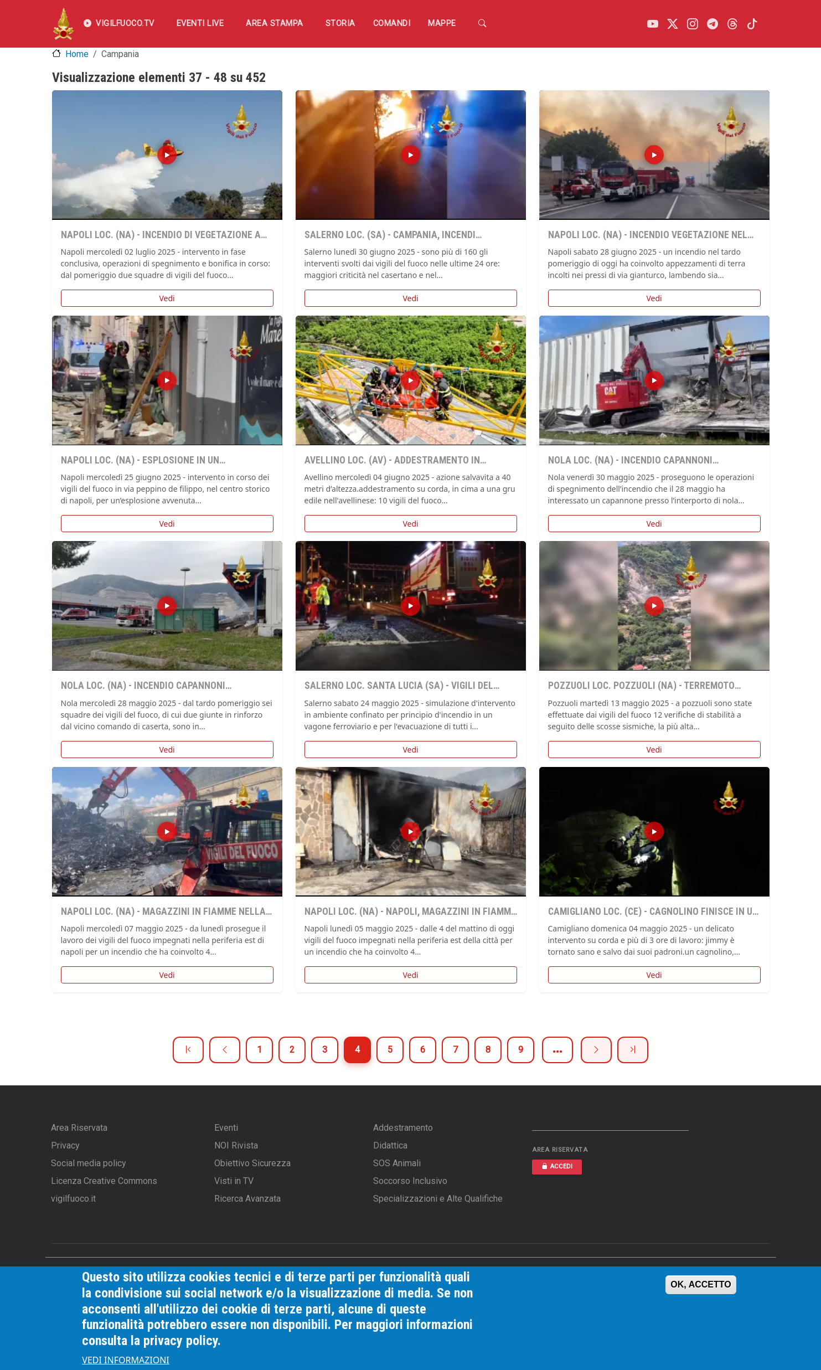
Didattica (390, 1145)
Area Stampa (274, 23)
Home (77, 54)
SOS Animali (397, 1163)
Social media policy (88, 1163)
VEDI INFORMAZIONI (125, 1360)
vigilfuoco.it (73, 1198)
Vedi (166, 298)
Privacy (65, 1145)
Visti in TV (234, 1181)
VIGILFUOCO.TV (119, 24)
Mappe (442, 23)
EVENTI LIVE (200, 23)
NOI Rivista (236, 1145)
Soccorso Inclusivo (410, 1181)
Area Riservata (79, 1127)
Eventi (226, 1127)
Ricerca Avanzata (247, 1198)
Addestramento (403, 1127)
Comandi (392, 23)
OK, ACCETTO (700, 1284)
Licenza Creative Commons (104, 1181)
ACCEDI (556, 1166)
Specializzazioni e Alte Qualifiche (438, 1198)
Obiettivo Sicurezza (252, 1163)
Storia (340, 23)
